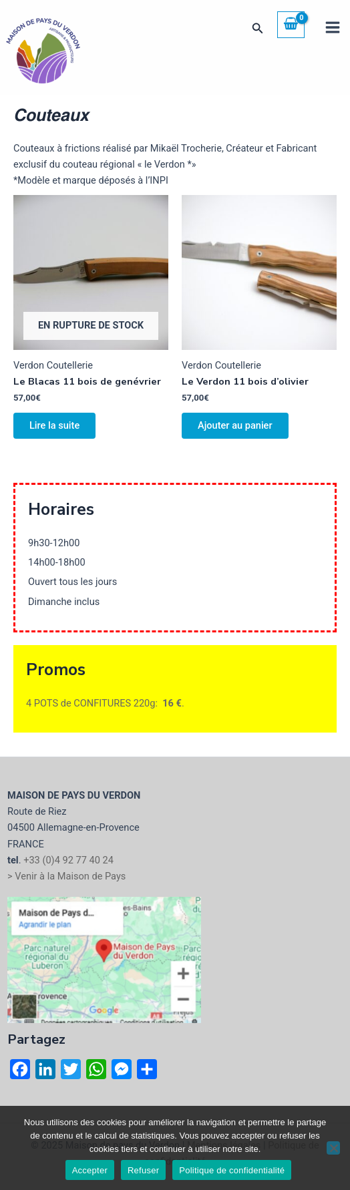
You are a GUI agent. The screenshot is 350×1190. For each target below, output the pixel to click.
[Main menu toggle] (332, 27)
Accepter (90, 1170)
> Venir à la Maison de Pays (66, 876)
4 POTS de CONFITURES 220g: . (105, 703)
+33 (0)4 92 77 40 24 (68, 860)
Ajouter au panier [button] (235, 425)
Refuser (143, 1170)
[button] (258, 28)
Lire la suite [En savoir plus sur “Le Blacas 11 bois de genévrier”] (54, 425)
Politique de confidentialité (232, 1170)
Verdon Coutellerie (53, 365)
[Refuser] (333, 1148)
